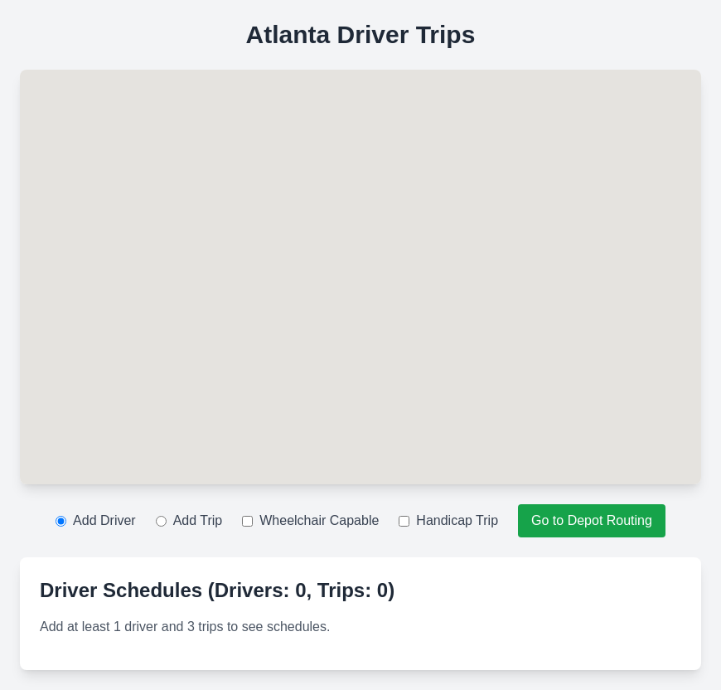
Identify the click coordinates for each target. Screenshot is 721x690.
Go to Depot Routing (591, 520)
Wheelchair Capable (310, 520)
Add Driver (96, 520)
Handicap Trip (448, 520)
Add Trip (189, 520)
